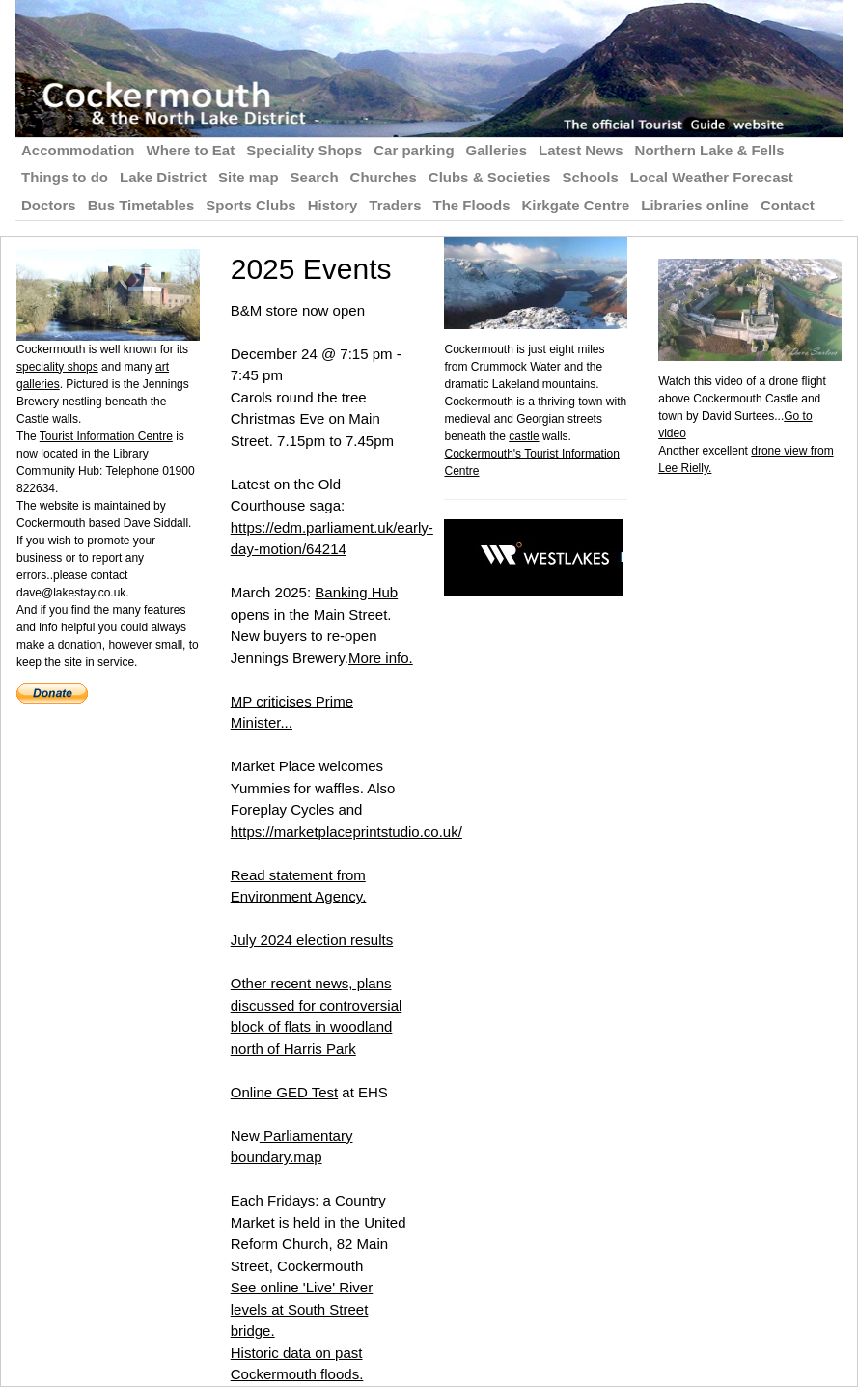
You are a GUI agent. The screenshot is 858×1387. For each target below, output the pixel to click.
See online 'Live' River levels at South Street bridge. (302, 1309)
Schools (591, 177)
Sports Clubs (250, 205)
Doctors (48, 205)
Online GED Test (284, 1092)
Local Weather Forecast (711, 177)
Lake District (163, 177)
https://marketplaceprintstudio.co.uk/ (346, 831)
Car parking (414, 150)
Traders (395, 205)
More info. (380, 658)
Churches (383, 177)
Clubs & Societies (490, 177)
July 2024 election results (312, 939)
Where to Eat (191, 150)
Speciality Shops (304, 150)
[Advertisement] (757, 766)
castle (524, 436)
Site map (248, 177)
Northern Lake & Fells (710, 150)
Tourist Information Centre (106, 436)
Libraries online (695, 205)
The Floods (472, 205)
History (333, 205)
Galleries (496, 150)
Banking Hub (356, 592)
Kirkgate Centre (576, 205)
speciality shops (57, 367)
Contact (788, 205)
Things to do (64, 177)
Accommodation (78, 150)
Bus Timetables (141, 205)
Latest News (581, 150)
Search (315, 177)
